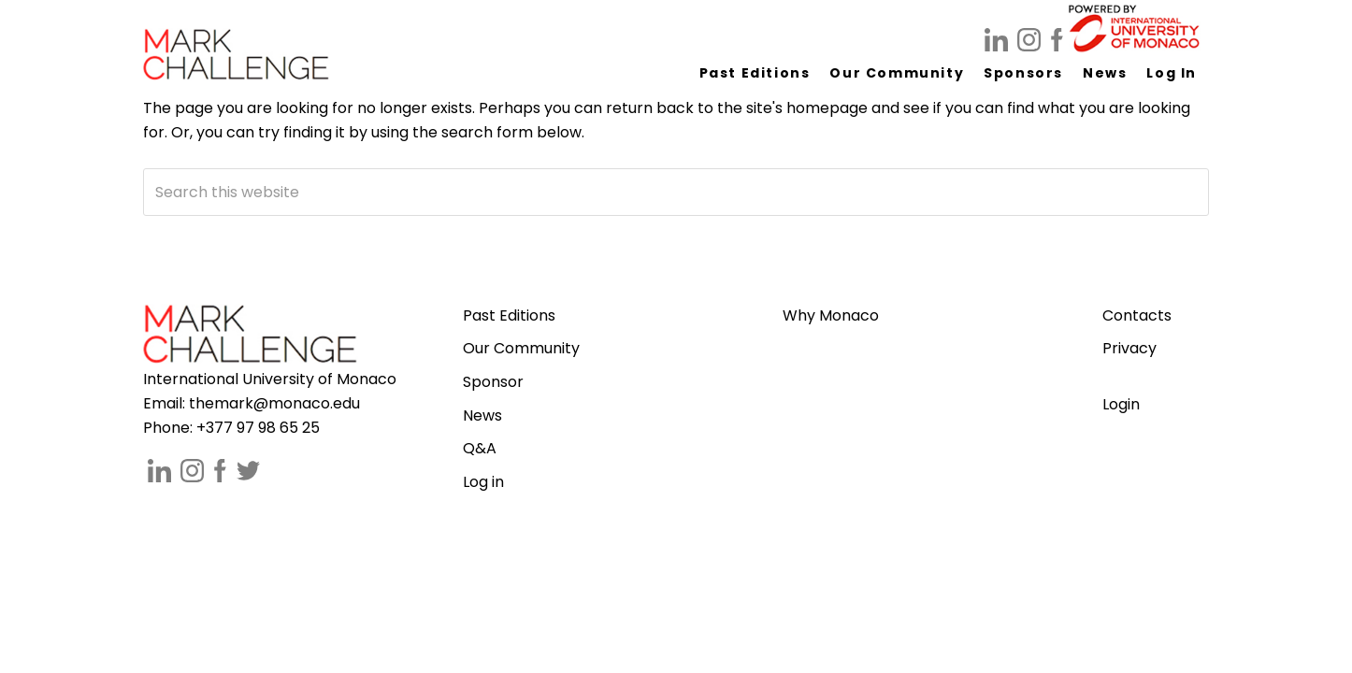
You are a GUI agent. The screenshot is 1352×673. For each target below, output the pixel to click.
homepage (827, 108)
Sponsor (493, 382)
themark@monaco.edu (274, 403)
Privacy (1129, 348)
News (482, 415)
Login (1121, 404)
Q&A (479, 448)
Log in (483, 482)
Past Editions (509, 315)
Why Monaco (831, 315)
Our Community (521, 348)
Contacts (1137, 315)
